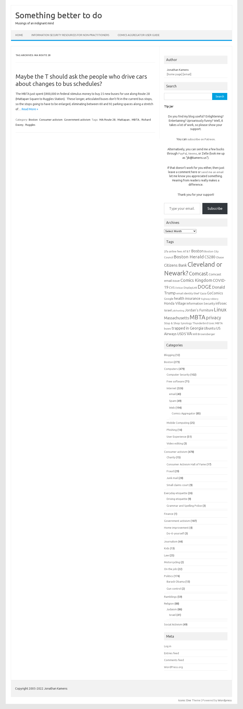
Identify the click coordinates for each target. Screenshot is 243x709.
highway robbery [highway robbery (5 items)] (209, 299)
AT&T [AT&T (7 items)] (186, 251)
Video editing (175, 443)
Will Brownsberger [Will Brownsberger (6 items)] (204, 334)
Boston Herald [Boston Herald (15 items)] (189, 256)
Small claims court (178, 484)
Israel (172, 614)
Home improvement (176, 527)
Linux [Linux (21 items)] (220, 310)
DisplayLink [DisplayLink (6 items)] (190, 287)
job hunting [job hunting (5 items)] (178, 310)
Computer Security (178, 374)
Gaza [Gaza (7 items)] (203, 293)
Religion (169, 603)
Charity (171, 457)
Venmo (192, 153)
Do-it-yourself (175, 533)
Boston (33, 119)
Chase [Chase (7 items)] (220, 257)
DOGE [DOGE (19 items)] (204, 286)
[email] (187, 74)
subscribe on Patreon (201, 139)
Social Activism (173, 624)
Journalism (170, 541)
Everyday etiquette (175, 493)
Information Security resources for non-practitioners (70, 35)
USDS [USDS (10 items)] (181, 334)
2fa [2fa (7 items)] (166, 251)
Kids (166, 548)
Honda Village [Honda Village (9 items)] (175, 303)
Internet (171, 388)
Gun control (174, 588)
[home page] (174, 74)
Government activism (77, 119)
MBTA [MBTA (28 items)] (197, 317)
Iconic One (184, 700)
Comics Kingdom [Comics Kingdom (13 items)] (196, 280)
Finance (168, 513)
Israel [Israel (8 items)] (168, 310)
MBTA (135, 119)
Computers (171, 368)
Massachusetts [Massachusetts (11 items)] (176, 318)
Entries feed (171, 653)
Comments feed (174, 659)
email (172, 393)
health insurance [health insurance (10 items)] (187, 298)
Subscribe (214, 208)
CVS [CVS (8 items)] (172, 287)
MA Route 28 (107, 119)
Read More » (30, 109)
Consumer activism (51, 119)
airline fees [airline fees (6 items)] (175, 251)
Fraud (170, 471)
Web (172, 407)
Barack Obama (176, 581)
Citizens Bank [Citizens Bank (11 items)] (175, 265)
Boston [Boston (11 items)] (197, 251)
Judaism (172, 609)
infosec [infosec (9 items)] (221, 303)
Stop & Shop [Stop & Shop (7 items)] (172, 323)
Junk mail (172, 477)
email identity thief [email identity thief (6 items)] (187, 293)
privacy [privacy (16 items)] (213, 317)
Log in (167, 646)
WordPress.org (173, 667)
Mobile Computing (178, 422)
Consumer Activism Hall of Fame (186, 464)
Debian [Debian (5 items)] (179, 287)
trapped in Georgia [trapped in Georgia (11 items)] (187, 328)
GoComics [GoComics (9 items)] (215, 293)
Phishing (172, 429)
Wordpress (225, 700)
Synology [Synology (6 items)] (186, 323)
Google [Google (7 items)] (168, 298)
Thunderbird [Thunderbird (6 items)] (200, 323)
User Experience (176, 436)
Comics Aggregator (183, 413)
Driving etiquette (177, 498)
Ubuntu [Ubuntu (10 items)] (210, 328)
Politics (168, 575)
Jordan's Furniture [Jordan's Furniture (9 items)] (199, 310)
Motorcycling (172, 562)
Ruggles (30, 124)
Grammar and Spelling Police (184, 505)
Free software (175, 381)
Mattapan (123, 119)
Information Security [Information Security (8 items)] (200, 303)
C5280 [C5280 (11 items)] (209, 257)
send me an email (212, 172)
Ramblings (170, 596)
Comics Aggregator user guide (139, 35)
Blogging (169, 354)
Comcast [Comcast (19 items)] (198, 273)
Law (166, 555)
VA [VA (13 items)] (189, 333)
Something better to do (58, 15)
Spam (172, 400)
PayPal (182, 153)
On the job (170, 568)
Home (19, 35)
